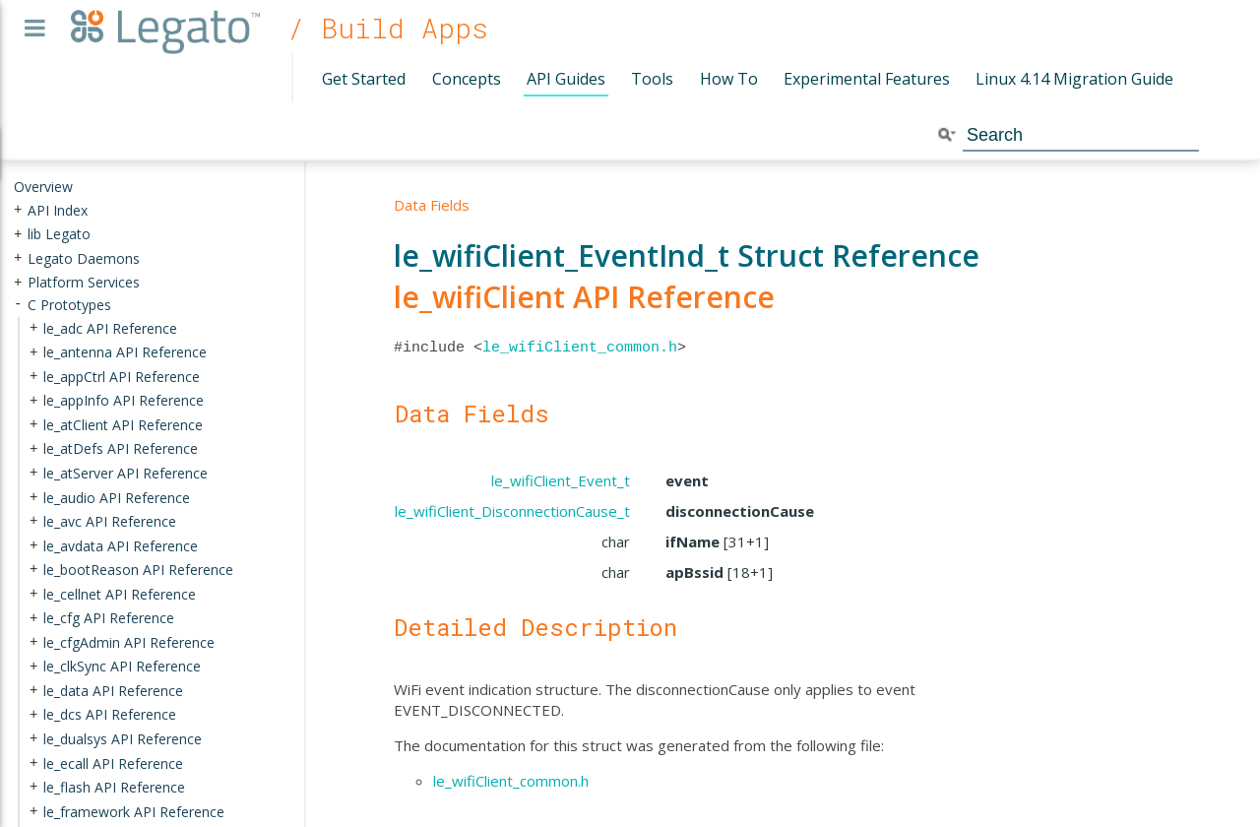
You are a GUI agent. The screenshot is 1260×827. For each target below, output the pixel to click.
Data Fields (432, 205)
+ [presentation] (18, 209)
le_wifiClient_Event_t (560, 480)
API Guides (566, 79)
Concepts (466, 79)
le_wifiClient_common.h (579, 347)
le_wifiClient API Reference (584, 297)
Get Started (364, 79)
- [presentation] (18, 304)
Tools (652, 79)
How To (729, 79)
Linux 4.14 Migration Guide (1074, 79)
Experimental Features (867, 79)
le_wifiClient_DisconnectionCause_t (512, 511)
